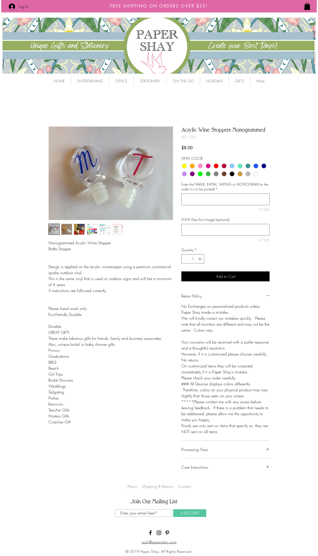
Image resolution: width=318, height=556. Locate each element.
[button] (307, 6)
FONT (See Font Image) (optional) (205, 219)
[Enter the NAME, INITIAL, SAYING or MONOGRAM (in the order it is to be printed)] (225, 199)
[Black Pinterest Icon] (167, 533)
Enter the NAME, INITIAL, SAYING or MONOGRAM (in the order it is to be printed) (224, 187)
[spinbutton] (192, 258)
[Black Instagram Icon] (159, 533)
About (132, 486)
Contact (184, 486)
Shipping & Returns (158, 486)
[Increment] (200, 258)
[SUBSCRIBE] (189, 513)
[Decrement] (185, 258)
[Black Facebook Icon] (150, 533)
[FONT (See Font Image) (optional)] (225, 229)
